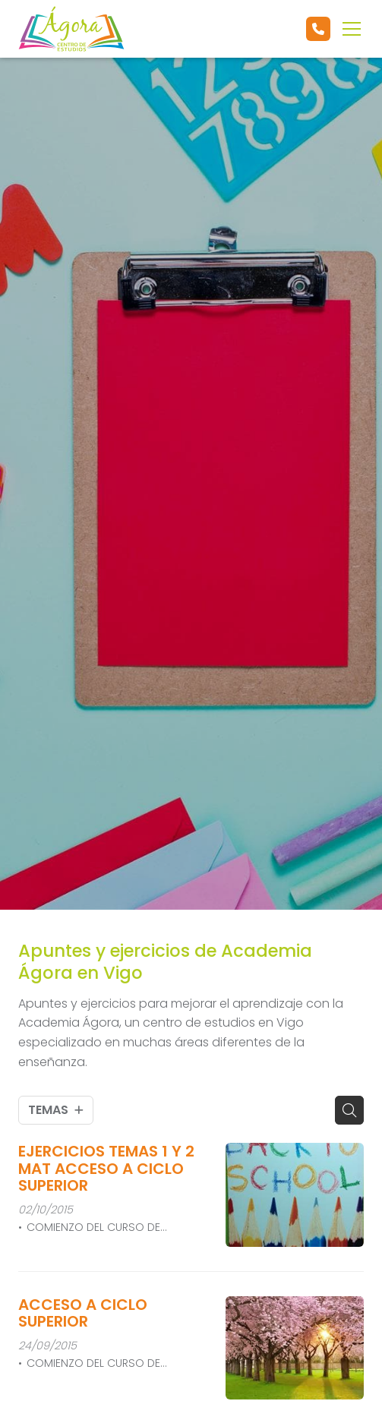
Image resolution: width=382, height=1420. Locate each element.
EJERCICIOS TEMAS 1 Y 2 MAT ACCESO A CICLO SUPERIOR (106, 1168)
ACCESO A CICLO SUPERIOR (82, 1313)
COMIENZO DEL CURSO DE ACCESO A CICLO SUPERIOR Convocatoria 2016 (89, 1228)
